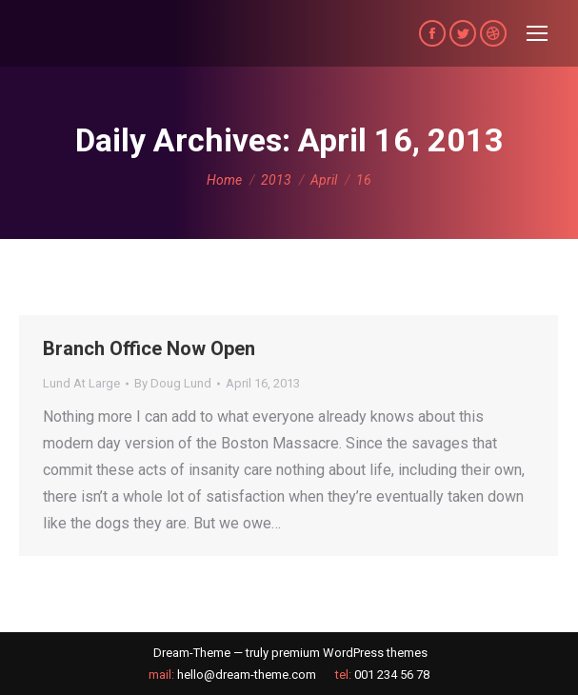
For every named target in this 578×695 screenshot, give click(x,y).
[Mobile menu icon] (537, 33)
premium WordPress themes (349, 652)
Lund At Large (81, 383)
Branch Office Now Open (149, 348)
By (172, 383)
